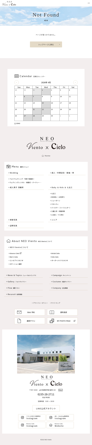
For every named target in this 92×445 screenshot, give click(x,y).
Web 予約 (26, 312)
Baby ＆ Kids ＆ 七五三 (62, 187)
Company (60, 288)
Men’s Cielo (14, 257)
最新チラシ (26, 321)
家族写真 (13, 219)
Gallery (17, 281)
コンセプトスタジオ (16, 260)
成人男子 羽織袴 (17, 187)
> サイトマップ (55, 303)
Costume (62, 281)
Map (60, 390)
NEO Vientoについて (19, 247)
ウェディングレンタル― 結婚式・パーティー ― (25, 182)
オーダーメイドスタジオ (59, 260)
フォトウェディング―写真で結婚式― (22, 179)
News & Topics (22, 275)
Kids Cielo (55, 257)
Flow (14, 288)
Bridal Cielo (55, 253)
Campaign (62, 275)
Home (46, 155)
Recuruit (15, 294)
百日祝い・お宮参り (58, 197)
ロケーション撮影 (16, 264)
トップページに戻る (46, 44)
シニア (54, 219)
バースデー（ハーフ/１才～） (61, 208)
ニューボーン (55, 200)
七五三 (53, 193)
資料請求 (58, 312)
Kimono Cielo (15, 253)
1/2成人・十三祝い (57, 215)
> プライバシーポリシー (40, 303)
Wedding (14, 172)
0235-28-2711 (46, 394)
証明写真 (13, 225)
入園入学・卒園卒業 (58, 211)
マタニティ (55, 204)
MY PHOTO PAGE (62, 321)
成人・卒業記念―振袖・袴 (63, 172)
